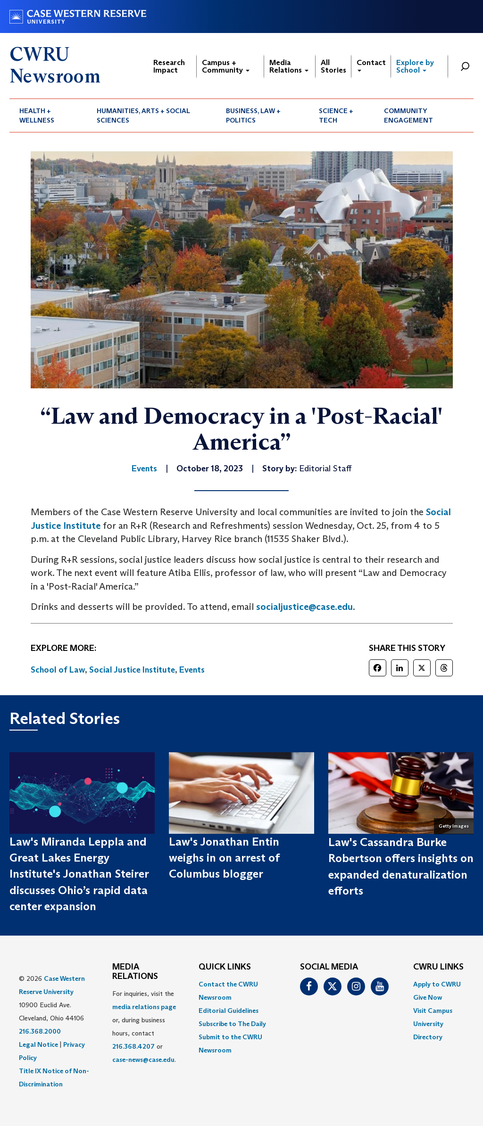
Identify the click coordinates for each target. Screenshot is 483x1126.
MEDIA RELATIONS (135, 971)
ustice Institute (67, 525)
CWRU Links (438, 967)
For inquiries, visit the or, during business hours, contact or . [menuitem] (144, 1026)
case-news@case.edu (143, 1059)
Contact (371, 65)
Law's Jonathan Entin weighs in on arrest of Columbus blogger (224, 858)
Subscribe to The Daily (232, 1023)
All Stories (333, 66)
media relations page (144, 1007)
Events (192, 670)
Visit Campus (432, 1010)
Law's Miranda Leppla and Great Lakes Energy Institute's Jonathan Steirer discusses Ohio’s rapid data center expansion (79, 874)
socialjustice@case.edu (304, 606)
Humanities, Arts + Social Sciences (143, 115)
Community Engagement (408, 115)
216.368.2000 (40, 1031)
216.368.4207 (133, 1046)
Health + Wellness (36, 115)
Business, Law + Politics (253, 115)
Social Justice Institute (132, 670)
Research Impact (169, 66)
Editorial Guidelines (228, 1010)
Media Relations (288, 66)
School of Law (58, 670)
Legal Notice (38, 1044)
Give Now (427, 997)
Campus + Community (226, 66)
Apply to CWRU (437, 984)
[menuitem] (48, 115)
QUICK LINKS (225, 967)
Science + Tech (336, 115)
